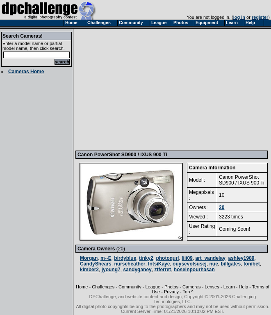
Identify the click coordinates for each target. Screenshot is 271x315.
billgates (231, 264)
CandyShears (96, 264)
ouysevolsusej (190, 264)
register (260, 17)
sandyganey (137, 269)
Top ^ (188, 291)
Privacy (171, 291)
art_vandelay (210, 258)
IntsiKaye (159, 264)
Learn (229, 286)
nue (214, 264)
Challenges (103, 286)
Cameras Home (26, 71)
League (152, 286)
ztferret (162, 269)
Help (243, 286)
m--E (106, 258)
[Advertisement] (172, 89)
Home (82, 286)
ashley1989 (241, 258)
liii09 (187, 258)
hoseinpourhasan (194, 269)
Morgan (89, 258)
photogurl (167, 258)
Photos (171, 286)
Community (129, 286)
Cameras (191, 286)
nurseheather (129, 264)
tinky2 (146, 258)
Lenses (212, 286)
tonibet (252, 264)
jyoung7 (111, 269)
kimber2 (89, 269)
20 (221, 207)
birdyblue (125, 258)
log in (239, 17)
